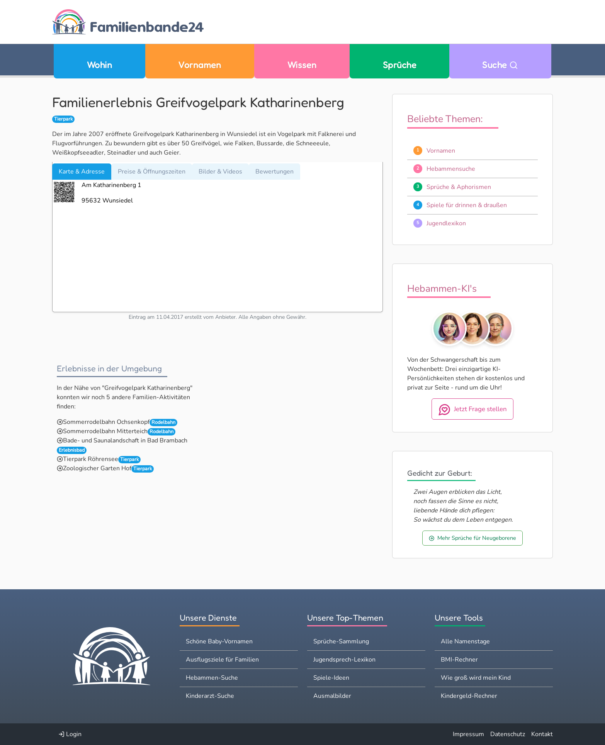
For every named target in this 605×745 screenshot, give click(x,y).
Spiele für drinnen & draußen (467, 205)
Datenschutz (507, 734)
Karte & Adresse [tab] (82, 171)
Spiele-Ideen (331, 678)
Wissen (302, 65)
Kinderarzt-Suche (210, 696)
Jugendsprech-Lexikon (344, 659)
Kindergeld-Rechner (469, 696)
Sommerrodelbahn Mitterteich (105, 431)
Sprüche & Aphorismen (459, 187)
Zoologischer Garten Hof (97, 468)
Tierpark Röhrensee (90, 459)
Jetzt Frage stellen (472, 409)
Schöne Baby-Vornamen (219, 641)
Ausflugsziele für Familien (222, 659)
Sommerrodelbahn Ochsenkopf (106, 422)
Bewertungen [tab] (274, 171)
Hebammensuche (451, 169)
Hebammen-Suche (212, 678)
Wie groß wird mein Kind (476, 678)
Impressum (468, 734)
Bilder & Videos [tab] (220, 171)
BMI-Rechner (459, 659)
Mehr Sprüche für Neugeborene (472, 538)
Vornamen (199, 65)
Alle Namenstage (465, 641)
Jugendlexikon (446, 223)
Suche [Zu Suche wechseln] (500, 65)
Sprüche (399, 65)
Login (70, 734)
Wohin (99, 65)
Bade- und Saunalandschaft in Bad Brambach (125, 440)
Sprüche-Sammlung (341, 641)
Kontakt (542, 734)
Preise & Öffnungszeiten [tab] (151, 171)
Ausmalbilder (332, 696)
